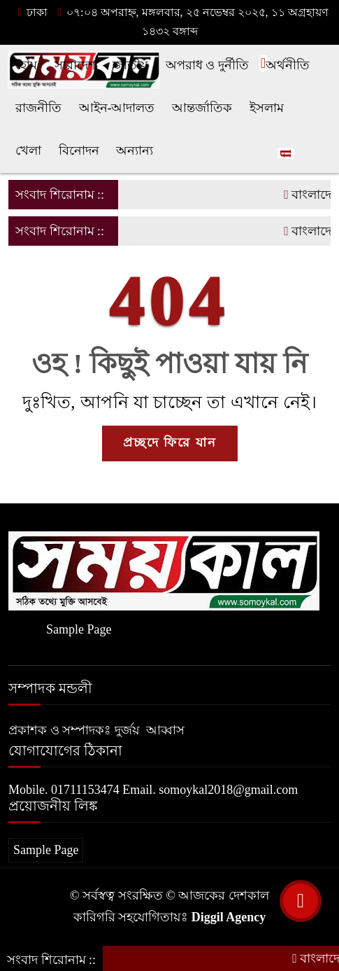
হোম (26, 65)
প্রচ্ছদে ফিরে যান (170, 442)
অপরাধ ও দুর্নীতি (207, 65)
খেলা (28, 151)
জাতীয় (130, 65)
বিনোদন (79, 151)
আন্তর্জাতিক (202, 108)
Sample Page (78, 629)
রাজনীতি (38, 108)
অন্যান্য (134, 151)
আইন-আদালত (117, 108)
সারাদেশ (75, 65)
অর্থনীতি (288, 65)
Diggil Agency (229, 917)
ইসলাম (267, 108)
